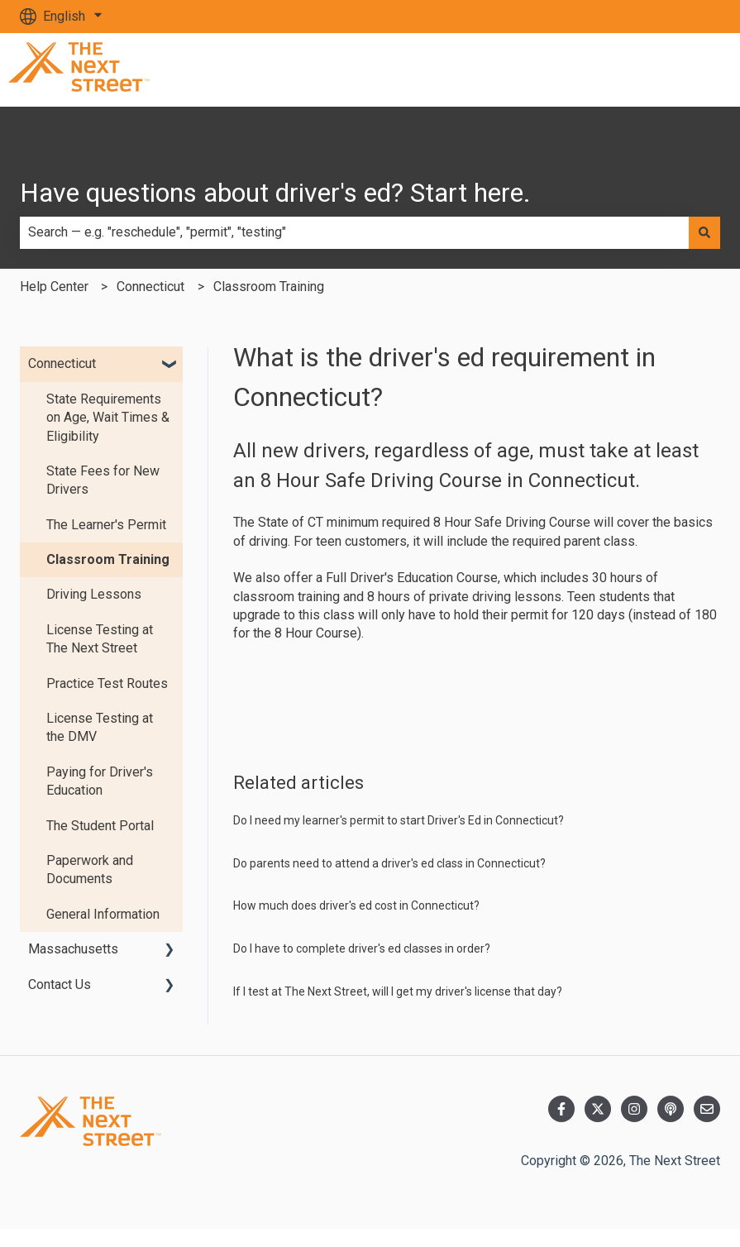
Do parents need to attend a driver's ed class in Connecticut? (389, 863)
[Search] (704, 232)
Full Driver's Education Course (412, 577)
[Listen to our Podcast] (670, 1109)
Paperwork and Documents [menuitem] (89, 869)
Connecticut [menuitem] (62, 363)
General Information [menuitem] (103, 914)
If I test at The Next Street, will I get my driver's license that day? (397, 991)
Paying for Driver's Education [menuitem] (99, 781)
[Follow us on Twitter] (598, 1109)
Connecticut (150, 286)
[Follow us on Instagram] (634, 1109)
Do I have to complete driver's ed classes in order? (361, 948)
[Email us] (707, 1109)
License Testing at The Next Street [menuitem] (99, 639)
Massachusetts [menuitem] (73, 949)
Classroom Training (268, 286)
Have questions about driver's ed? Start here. (275, 192)
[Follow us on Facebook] (561, 1109)
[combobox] (354, 232)
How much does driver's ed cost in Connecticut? (356, 905)
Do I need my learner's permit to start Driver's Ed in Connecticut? (398, 820)
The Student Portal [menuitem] (100, 826)
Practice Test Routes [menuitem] (107, 683)
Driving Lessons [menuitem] (93, 594)
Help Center (54, 286)
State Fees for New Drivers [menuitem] (103, 480)
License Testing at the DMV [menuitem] (99, 727)
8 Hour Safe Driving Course (511, 522)
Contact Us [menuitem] (59, 984)
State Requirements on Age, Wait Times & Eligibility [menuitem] (107, 417)
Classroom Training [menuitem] (107, 559)
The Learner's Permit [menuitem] (106, 525)
